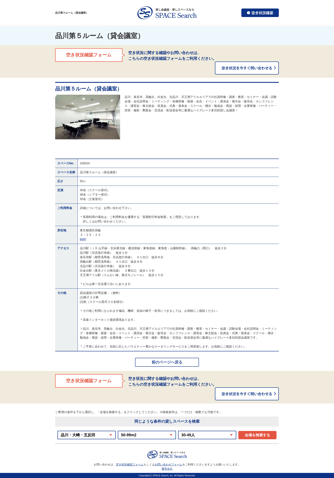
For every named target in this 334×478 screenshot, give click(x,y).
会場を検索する (257, 435)
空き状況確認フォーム (130, 464)
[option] (87, 117)
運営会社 (167, 468)
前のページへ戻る (167, 362)
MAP (83, 239)
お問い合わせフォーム (168, 464)
